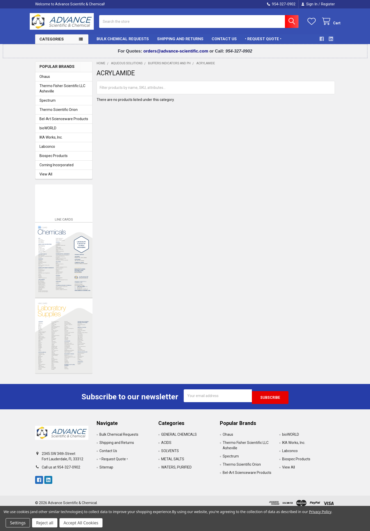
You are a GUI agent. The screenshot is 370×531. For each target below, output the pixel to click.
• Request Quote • (263, 43)
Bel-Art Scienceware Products (63, 123)
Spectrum (47, 104)
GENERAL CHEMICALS (179, 437)
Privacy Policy (320, 511)
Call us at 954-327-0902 (61, 469)
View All (45, 178)
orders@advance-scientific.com (176, 55)
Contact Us (224, 43)
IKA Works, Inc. (51, 141)
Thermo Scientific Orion (58, 114)
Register (328, 4)
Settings (18, 523)
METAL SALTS (172, 461)
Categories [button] (51, 43)
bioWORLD (47, 132)
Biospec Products (53, 160)
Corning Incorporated (56, 169)
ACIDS (166, 445)
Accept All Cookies (81, 523)
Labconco (47, 151)
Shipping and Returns (180, 43)
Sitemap (106, 469)
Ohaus (44, 81)
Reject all (44, 523)
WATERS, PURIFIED (176, 469)
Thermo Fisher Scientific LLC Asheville (62, 92)
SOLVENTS (170, 453)
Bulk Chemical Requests (123, 43)
